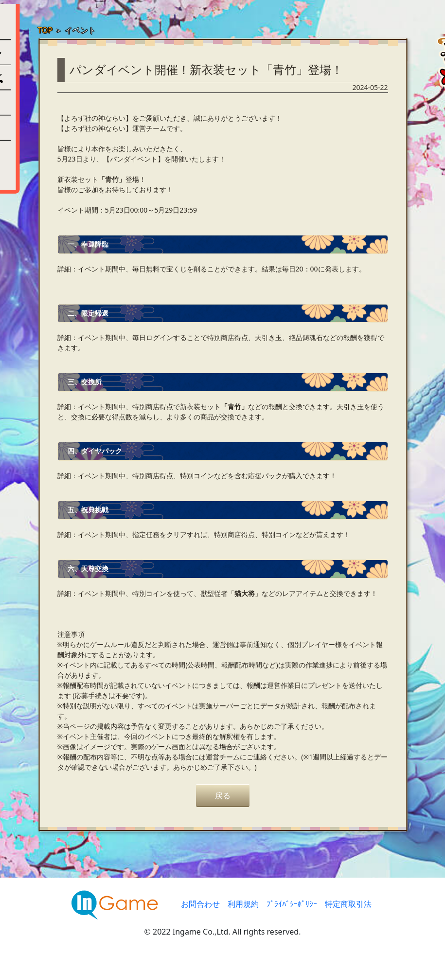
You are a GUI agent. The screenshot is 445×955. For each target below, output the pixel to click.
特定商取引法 (348, 904)
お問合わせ (200, 904)
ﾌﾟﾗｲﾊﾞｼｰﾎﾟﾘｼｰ (292, 904)
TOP (45, 30)
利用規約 (243, 904)
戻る (223, 795)
